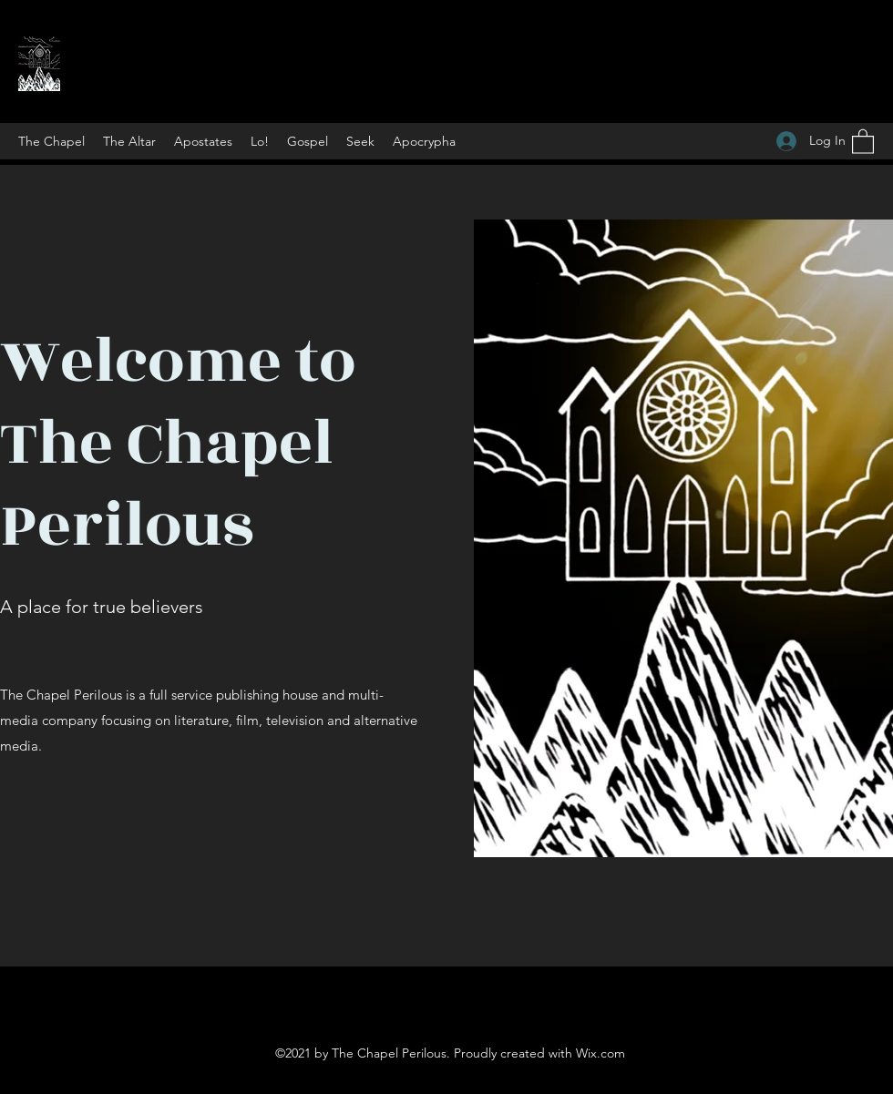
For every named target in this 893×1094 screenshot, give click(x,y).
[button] (863, 141)
